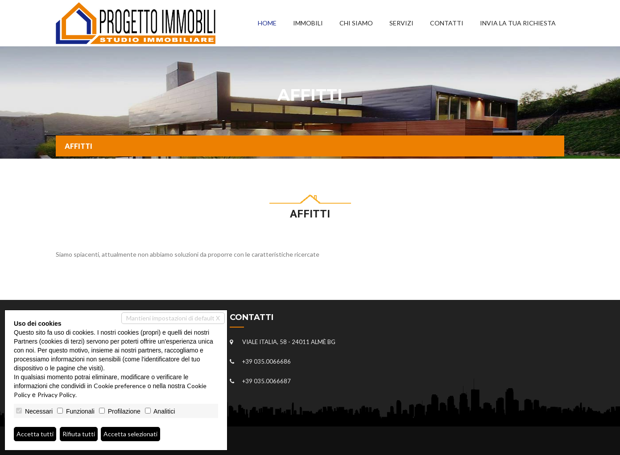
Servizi (401, 23)
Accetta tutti (35, 434)
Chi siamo (356, 23)
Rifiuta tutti (78, 434)
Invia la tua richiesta (518, 23)
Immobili (308, 23)
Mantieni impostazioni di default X (173, 318)
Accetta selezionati (130, 434)
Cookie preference (120, 385)
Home (267, 23)
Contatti (446, 23)
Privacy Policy (56, 394)
